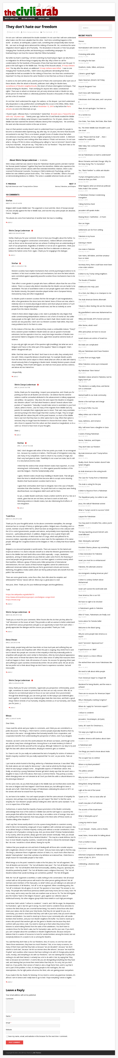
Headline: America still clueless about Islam (94, 738)
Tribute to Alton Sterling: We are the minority (95, 306)
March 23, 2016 (14, 32)
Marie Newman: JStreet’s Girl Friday (91, 80)
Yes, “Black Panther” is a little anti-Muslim (93, 170)
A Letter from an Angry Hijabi (89, 357)
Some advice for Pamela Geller (90, 621)
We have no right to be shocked (90, 602)
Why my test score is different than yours (93, 777)
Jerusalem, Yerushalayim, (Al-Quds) (91, 719)
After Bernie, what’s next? (87, 325)
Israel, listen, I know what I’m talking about (94, 835)
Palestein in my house (86, 236)
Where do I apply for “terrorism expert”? (93, 706)
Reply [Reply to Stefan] (10, 222)
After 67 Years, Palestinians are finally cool (94, 615)
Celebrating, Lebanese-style (88, 864)
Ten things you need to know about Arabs (94, 751)
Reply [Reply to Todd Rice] (10, 604)
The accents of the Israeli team (90, 809)
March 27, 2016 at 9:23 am (14, 519)
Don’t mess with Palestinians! (89, 93)
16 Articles (43, 160)
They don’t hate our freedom (89, 447)
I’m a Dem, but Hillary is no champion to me (94, 293)
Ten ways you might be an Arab (90, 732)
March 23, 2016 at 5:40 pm (14, 203)
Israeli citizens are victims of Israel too (92, 338)
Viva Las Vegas (84, 223)
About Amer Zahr (11, 18)
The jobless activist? (85, 771)
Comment (9, 999)
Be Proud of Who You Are (88, 408)
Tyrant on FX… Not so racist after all (92, 797)
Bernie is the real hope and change (91, 401)
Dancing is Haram (85, 243)
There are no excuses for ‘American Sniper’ (94, 693)
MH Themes (37, 1053)
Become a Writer (28, 18)
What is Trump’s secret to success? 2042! (93, 510)
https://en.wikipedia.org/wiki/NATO (20, 594)
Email (8, 1023)
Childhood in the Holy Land (88, 287)
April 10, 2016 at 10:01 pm (22, 387)
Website (9, 1029)
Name (8, 1016)
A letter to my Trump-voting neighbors (92, 274)
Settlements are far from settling (90, 230)
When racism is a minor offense (90, 656)
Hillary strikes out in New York (89, 414)
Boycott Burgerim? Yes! (87, 86)
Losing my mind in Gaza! (87, 822)
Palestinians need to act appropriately (92, 848)
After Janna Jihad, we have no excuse (92, 332)
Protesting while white (86, 54)
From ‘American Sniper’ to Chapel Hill (92, 678)
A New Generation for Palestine (90, 554)
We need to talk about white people (91, 671)
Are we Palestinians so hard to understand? (94, 155)
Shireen (81, 41)
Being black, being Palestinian (89, 784)
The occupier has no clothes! (89, 758)
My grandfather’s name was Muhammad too (95, 312)
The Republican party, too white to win (92, 497)
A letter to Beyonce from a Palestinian (92, 491)
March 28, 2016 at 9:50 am (17, 233)
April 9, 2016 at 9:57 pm (13, 642)
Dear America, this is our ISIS (89, 595)
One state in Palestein (86, 249)
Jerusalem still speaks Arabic (88, 210)
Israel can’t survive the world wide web (92, 589)
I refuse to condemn (86, 713)
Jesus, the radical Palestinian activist (91, 503)
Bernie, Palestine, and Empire (89, 440)
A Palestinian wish (85, 745)
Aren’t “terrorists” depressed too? (90, 643)
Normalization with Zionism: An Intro (92, 48)
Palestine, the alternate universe (90, 567)
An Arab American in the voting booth (92, 471)
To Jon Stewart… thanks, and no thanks (93, 829)
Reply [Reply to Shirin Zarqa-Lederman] (13, 255)
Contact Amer (43, 18)
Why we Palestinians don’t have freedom (93, 351)
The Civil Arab (47, 32)
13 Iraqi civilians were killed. (50, 68)
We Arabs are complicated (88, 345)
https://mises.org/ (13, 600)
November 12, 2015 (46, 106)
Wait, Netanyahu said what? (88, 541)
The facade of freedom (87, 280)
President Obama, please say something (93, 547)
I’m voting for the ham (86, 61)
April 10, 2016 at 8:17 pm (19, 266)
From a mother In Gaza (87, 842)
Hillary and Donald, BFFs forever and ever (94, 319)
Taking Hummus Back (86, 204)
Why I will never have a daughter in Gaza (93, 427)
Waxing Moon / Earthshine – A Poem (92, 217)
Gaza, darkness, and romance (89, 421)
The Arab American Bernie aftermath (92, 299)
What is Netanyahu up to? (88, 816)
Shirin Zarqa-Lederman (31, 32)
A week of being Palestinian (88, 434)
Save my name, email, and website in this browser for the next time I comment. (38, 1036)
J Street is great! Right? (86, 73)
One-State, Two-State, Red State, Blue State (95, 121)
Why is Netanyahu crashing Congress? (92, 700)
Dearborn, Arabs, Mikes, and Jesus (91, 67)
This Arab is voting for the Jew (89, 484)
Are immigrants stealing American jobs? (93, 573)
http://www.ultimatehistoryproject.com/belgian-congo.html (30, 597)
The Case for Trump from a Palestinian (93, 478)
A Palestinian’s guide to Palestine (90, 608)
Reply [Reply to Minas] (10, 982)
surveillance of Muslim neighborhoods (21, 86)
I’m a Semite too (84, 115)
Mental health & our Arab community (92, 395)
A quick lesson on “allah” (87, 649)
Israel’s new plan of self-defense (90, 803)
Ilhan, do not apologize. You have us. (92, 108)
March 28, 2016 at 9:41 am (14, 615)
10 (56, 32)
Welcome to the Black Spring (89, 627)
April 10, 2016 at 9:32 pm (16, 683)
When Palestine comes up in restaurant (93, 364)
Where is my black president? (89, 764)
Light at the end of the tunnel (89, 790)
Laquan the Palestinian (86, 516)
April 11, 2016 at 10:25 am (25, 446)
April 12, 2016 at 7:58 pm (13, 718)
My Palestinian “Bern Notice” (89, 370)
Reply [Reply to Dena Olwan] (10, 672)
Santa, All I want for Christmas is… (91, 725)
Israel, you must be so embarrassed (91, 560)
